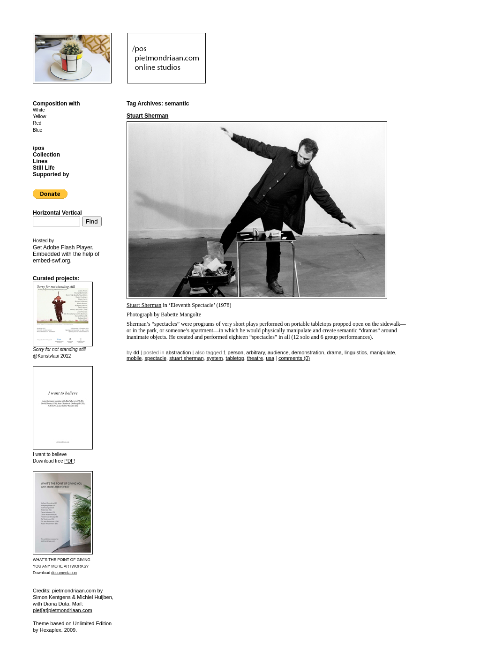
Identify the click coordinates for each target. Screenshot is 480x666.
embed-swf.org (51, 260)
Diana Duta (56, 603)
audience (278, 352)
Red (37, 123)
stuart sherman (186, 358)
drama (334, 352)
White (39, 109)
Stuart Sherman (147, 115)
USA (270, 358)
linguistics (356, 352)
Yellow (39, 116)
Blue (37, 130)
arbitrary (255, 352)
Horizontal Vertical (57, 213)
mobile (134, 358)
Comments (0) (294, 358)
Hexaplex (50, 630)
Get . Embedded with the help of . (66, 254)
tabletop (235, 358)
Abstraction (178, 352)
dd (136, 352)
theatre (255, 358)
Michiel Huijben (94, 597)
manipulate (382, 352)
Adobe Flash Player (67, 247)
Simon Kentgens (52, 597)
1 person (233, 352)
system (215, 358)
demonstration (308, 352)
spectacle (155, 358)
